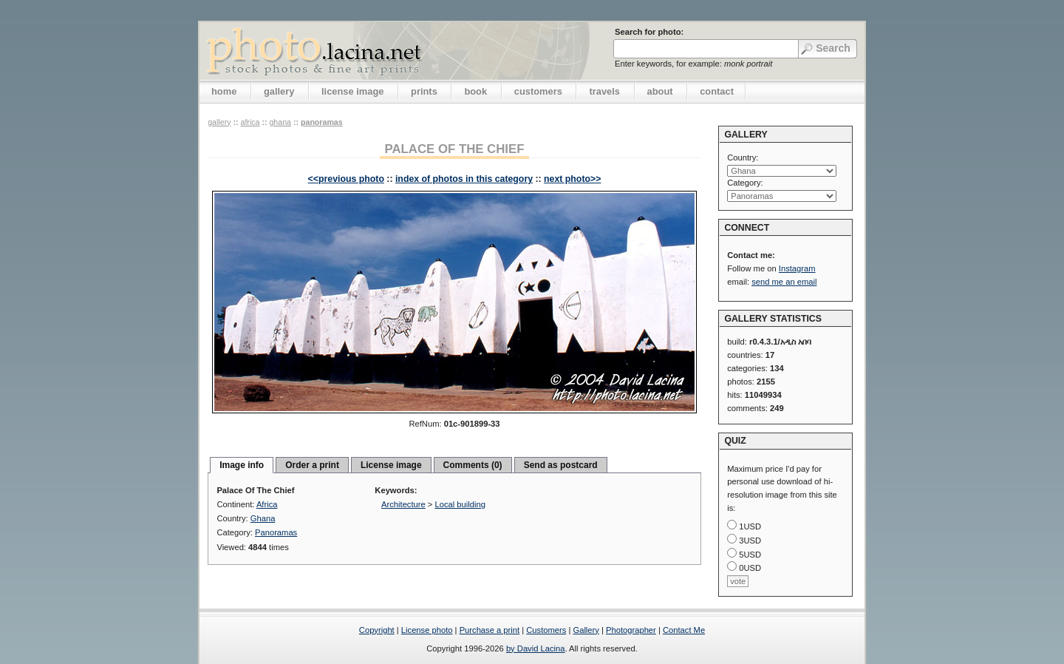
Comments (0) (472, 465)
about (660, 91)
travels (604, 91)
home (223, 91)
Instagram (797, 268)
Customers (546, 630)
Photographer (631, 630)
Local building (460, 504)
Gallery (585, 630)
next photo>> (572, 179)
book (475, 91)
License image (391, 465)
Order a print (312, 465)
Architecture (403, 504)
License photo (427, 630)
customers (538, 91)
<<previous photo (346, 179)
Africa (249, 122)
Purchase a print (489, 630)
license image (352, 91)
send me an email (783, 281)
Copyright (377, 630)
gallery (279, 91)
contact (717, 91)
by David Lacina (535, 648)
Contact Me (684, 630)
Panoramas (322, 122)
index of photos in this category (464, 179)
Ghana (280, 122)
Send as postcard (561, 465)
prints (424, 91)
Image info (241, 465)
